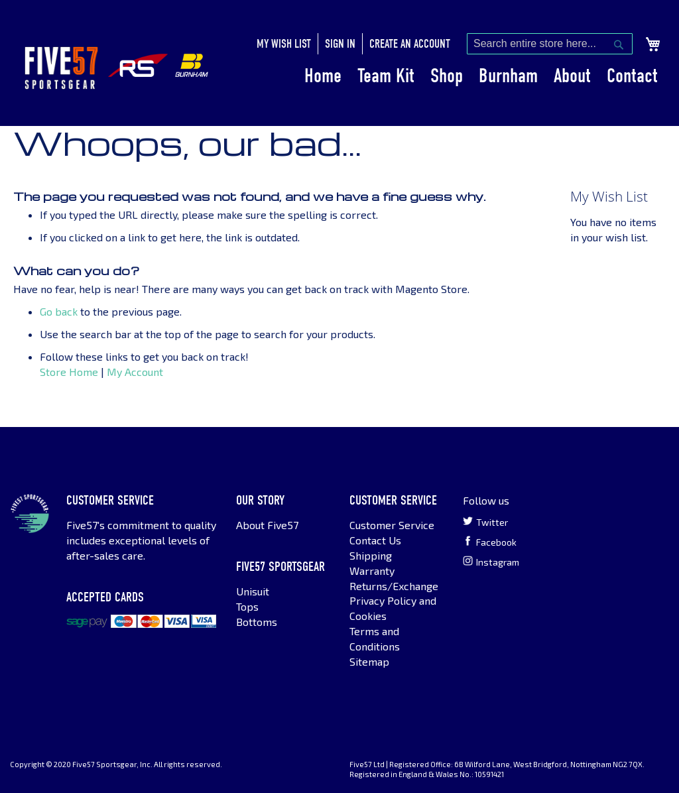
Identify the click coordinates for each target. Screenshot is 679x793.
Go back (59, 311)
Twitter (485, 522)
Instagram (491, 562)
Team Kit (385, 76)
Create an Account (409, 44)
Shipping (370, 555)
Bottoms (256, 621)
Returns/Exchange (393, 586)
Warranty (372, 570)
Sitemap (369, 661)
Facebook (490, 542)
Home (322, 76)
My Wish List (284, 44)
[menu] (481, 76)
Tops (247, 606)
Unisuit (252, 591)
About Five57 (267, 524)
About (572, 76)
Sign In (340, 44)
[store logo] (61, 68)
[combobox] (550, 43)
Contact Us (375, 540)
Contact (632, 76)
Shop (446, 76)
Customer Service (391, 524)
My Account (135, 371)
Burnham (508, 76)
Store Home (69, 371)
